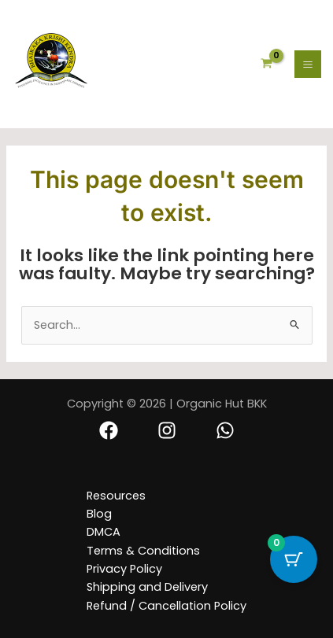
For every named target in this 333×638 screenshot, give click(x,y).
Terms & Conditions (143, 551)
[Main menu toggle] (307, 63)
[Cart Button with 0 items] (293, 559)
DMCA (103, 532)
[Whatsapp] (225, 430)
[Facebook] (108, 430)
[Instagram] (166, 430)
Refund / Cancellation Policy (166, 606)
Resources (116, 495)
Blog (99, 514)
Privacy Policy (124, 569)
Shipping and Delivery (147, 587)
